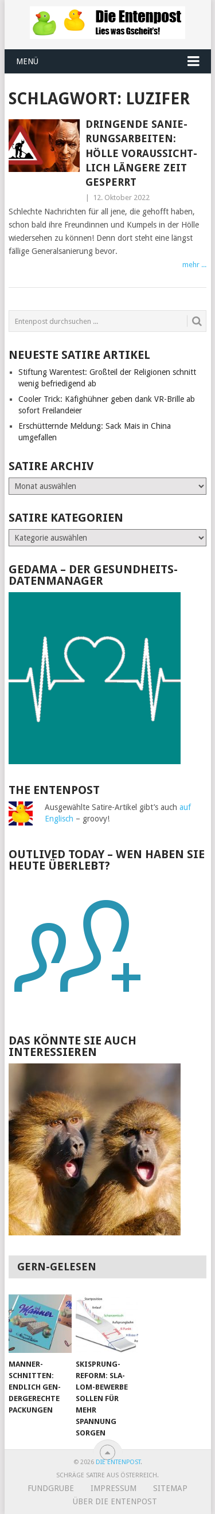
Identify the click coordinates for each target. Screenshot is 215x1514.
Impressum (113, 1488)
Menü (27, 61)
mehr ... (194, 264)
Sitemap (170, 1488)
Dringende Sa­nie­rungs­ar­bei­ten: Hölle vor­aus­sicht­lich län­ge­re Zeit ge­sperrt (141, 153)
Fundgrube (51, 1488)
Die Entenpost (118, 1462)
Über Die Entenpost (115, 1501)
